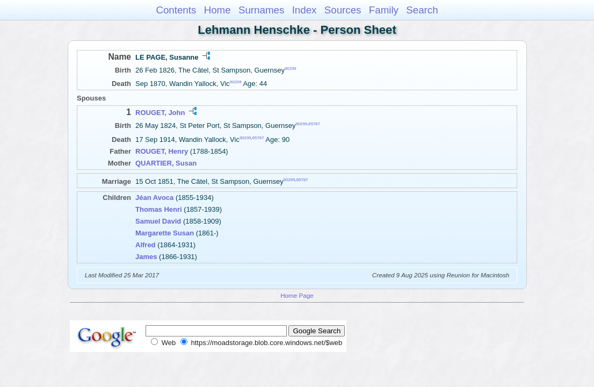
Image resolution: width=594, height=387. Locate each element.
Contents (176, 10)
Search (422, 10)
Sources (342, 10)
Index (304, 10)
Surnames (261, 10)
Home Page (297, 295)
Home (217, 10)
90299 (290, 68)
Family (384, 10)
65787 (314, 123)
